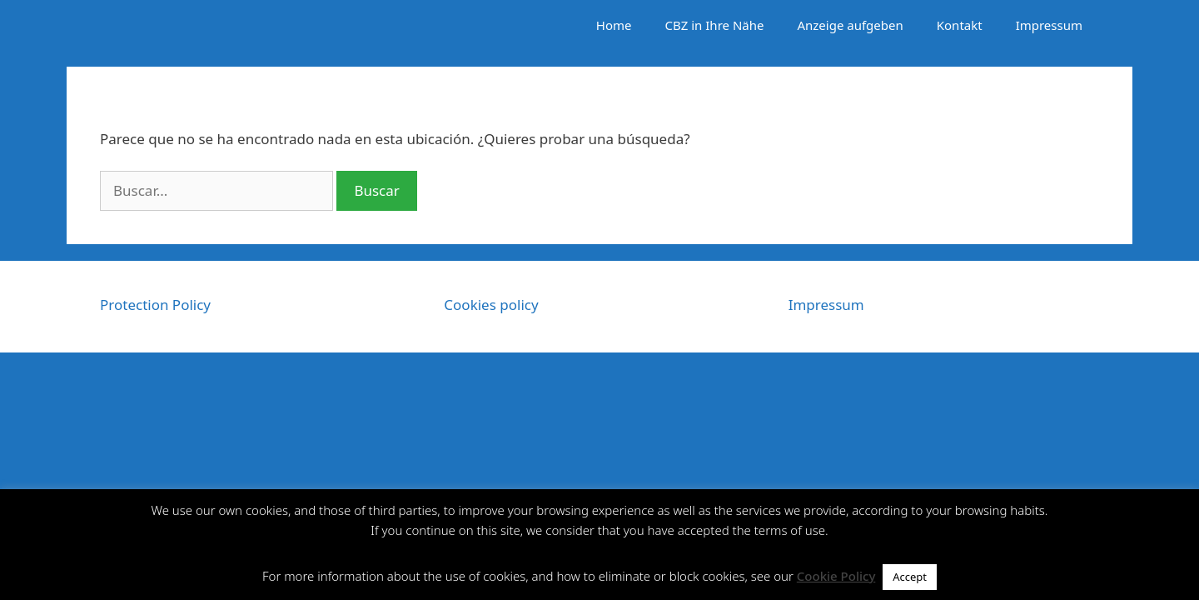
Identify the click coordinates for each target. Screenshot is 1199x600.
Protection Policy (155, 304)
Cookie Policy (836, 576)
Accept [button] (910, 576)
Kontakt (960, 25)
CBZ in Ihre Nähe (714, 25)
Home (614, 25)
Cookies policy (491, 304)
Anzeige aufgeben (850, 25)
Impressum (1049, 25)
